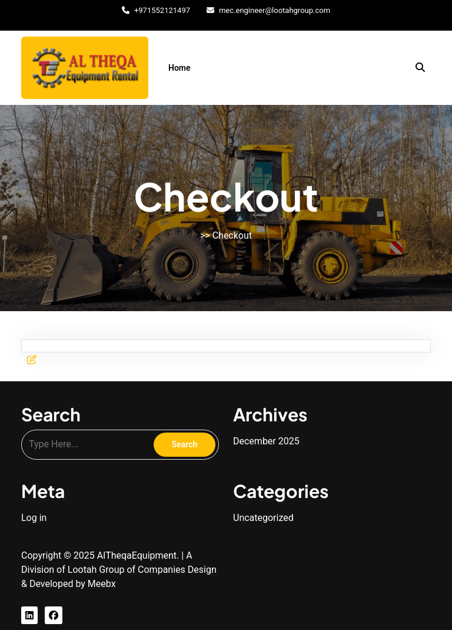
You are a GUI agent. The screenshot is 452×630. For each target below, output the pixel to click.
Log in (33, 517)
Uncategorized (263, 517)
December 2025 (266, 441)
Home (179, 67)
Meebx (102, 583)
